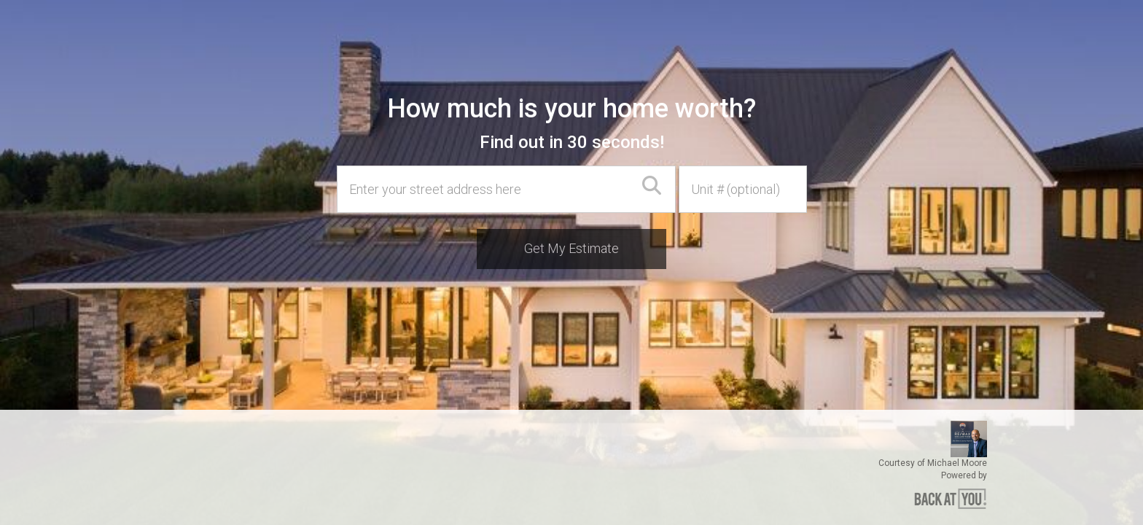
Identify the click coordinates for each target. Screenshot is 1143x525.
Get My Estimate (571, 248)
